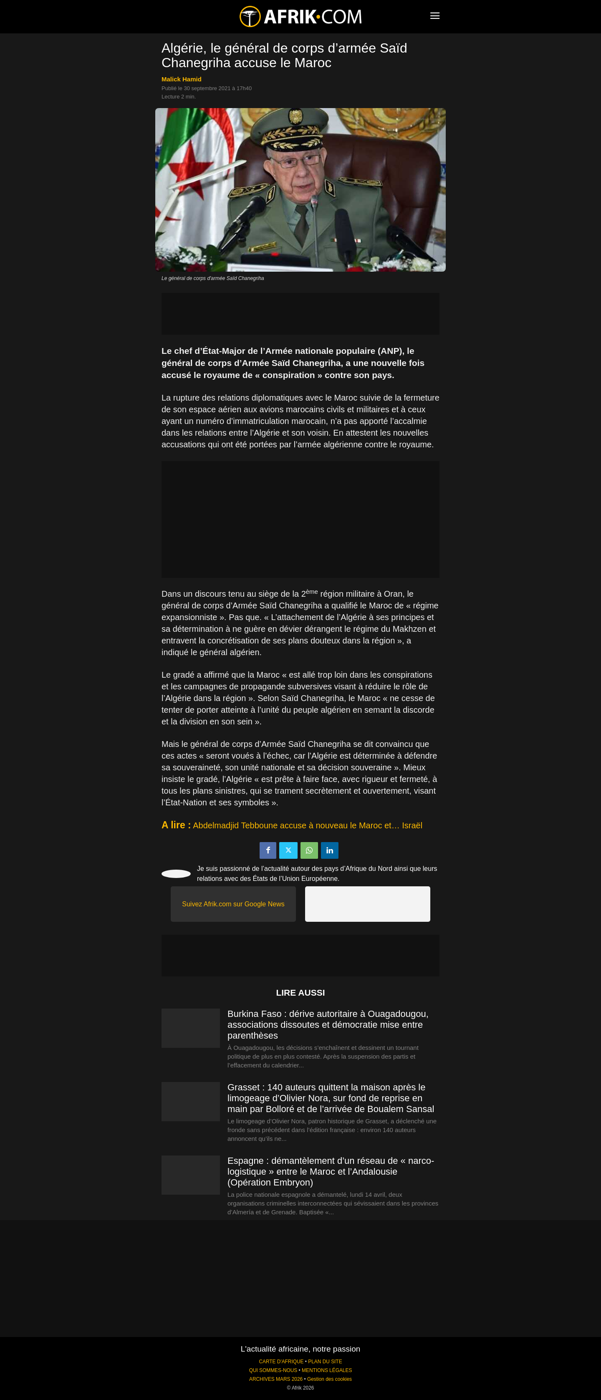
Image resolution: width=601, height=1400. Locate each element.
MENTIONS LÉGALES (327, 1370)
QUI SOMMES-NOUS (273, 1370)
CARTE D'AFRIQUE (281, 1362)
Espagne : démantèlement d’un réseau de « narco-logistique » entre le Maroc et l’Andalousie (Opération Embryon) (330, 1171)
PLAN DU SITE (325, 1362)
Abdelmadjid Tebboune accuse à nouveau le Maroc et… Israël (307, 825)
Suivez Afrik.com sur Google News (233, 904)
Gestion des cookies (329, 1379)
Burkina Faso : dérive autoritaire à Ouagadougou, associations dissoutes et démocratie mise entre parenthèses (328, 1025)
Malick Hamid (182, 79)
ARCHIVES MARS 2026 (276, 1379)
